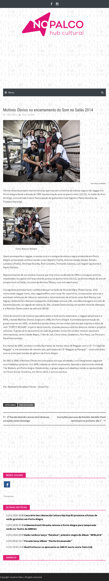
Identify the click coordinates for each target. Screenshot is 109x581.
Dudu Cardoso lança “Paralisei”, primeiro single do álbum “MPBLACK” (63, 534)
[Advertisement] (54, 65)
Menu (11, 92)
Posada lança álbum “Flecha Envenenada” (48, 540)
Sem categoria (26, 405)
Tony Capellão (28, 114)
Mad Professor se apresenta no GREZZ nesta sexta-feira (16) (58, 547)
